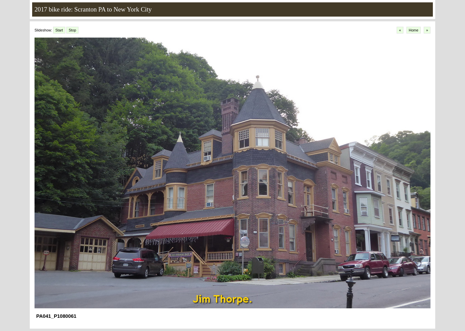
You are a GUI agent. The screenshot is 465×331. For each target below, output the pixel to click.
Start (59, 30)
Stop (72, 30)
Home (413, 30)
